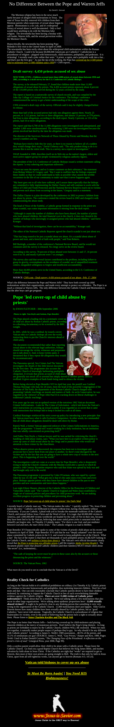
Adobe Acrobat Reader (86, 543)
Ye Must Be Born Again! (45, 673)
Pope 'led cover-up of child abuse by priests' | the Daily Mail (52, 501)
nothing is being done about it (45, 540)
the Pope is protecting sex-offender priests (38, 543)
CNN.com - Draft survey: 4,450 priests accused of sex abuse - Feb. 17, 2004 (60, 277)
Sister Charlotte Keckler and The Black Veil (50, 617)
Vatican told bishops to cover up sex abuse (57, 662)
